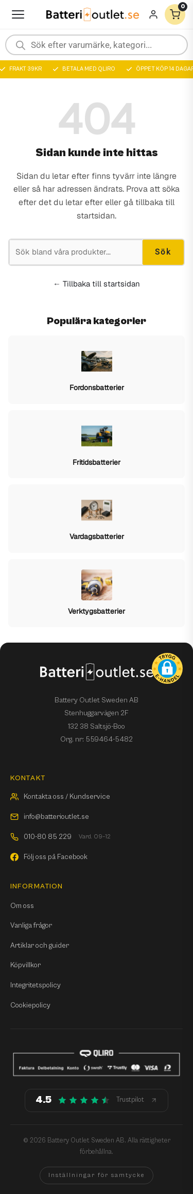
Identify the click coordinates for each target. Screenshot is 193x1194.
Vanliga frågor (31, 925)
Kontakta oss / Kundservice (60, 797)
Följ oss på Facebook (48, 857)
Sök (163, 252)
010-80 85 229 (60, 837)
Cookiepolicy (30, 1005)
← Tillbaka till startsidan (96, 284)
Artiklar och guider (39, 945)
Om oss (22, 906)
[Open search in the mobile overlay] (96, 44)
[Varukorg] (175, 14)
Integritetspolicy (35, 985)
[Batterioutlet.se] (92, 15)
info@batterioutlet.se (49, 817)
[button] (167, 668)
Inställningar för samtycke (96, 1175)
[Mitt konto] (153, 14)
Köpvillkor (25, 965)
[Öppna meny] (18, 14)
